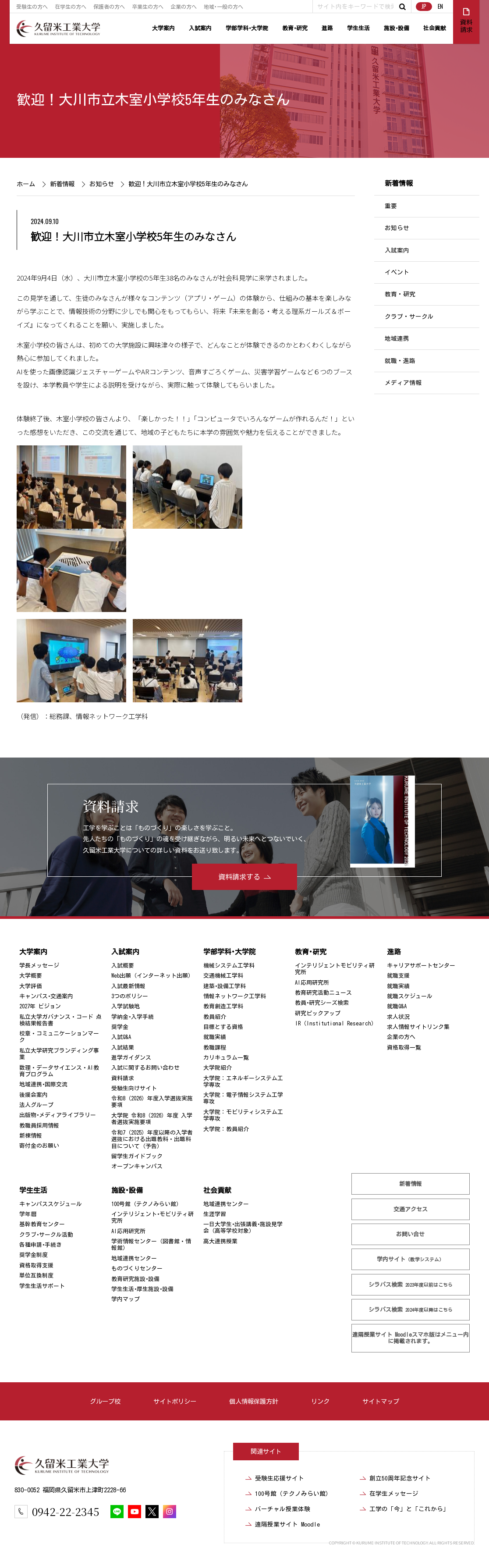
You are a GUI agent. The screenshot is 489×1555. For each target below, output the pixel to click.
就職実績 (214, 1037)
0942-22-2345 (65, 1511)
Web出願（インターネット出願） (152, 976)
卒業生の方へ (147, 6)
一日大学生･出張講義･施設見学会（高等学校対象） (243, 1227)
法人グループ (36, 1105)
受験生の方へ (32, 6)
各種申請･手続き (40, 1245)
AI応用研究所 (312, 982)
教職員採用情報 (39, 1125)
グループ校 (105, 1401)
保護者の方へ (109, 6)
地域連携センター (134, 1258)
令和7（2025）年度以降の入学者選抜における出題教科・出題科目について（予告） (152, 1139)
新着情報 (62, 184)
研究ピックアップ (317, 1013)
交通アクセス (410, 1209)
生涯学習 (214, 1214)
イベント (397, 272)
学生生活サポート (42, 1286)
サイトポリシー (174, 1401)
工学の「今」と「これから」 (409, 1509)
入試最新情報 (128, 986)
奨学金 (119, 1027)
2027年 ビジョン (40, 1006)
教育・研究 (400, 295)
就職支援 (398, 976)
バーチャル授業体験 (282, 1509)
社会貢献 (434, 28)
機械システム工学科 (229, 965)
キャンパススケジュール (50, 1204)
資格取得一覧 (404, 1047)
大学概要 (30, 976)
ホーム (26, 184)
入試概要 (122, 965)
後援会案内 (33, 1095)
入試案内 (200, 28)
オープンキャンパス (137, 1166)
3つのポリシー (129, 996)
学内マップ (125, 1299)
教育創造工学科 (223, 1006)
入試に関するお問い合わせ (145, 1068)
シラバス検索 (411, 1285)
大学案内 (163, 28)
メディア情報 (403, 383)
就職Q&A (397, 1006)
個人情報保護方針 (253, 1401)
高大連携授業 (220, 1241)
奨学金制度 (33, 1255)
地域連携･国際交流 (43, 1084)
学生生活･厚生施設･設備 (142, 1289)
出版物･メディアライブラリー (57, 1115)
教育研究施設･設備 (135, 1279)
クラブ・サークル (409, 316)
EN (440, 6)
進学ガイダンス (131, 1057)
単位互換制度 (36, 1275)
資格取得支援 (36, 1265)
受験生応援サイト (279, 1478)
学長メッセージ (39, 965)
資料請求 (122, 1078)
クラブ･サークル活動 (46, 1235)
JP (424, 6)
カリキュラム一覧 (226, 1057)
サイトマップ (380, 1401)
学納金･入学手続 (132, 1017)
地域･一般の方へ (223, 6)
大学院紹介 (217, 1068)
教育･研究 (295, 28)
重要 (391, 206)
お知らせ (101, 184)
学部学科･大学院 (247, 28)
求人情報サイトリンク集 (418, 1027)
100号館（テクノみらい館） (146, 1204)
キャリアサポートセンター (421, 965)
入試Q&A (121, 1037)
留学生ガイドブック (137, 1156)
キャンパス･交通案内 (46, 996)
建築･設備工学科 (224, 986)
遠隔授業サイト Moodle (410, 1338)
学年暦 (27, 1214)
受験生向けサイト (134, 1088)
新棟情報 (30, 1136)
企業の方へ (183, 6)
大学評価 (30, 986)
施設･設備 (396, 28)
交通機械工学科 (223, 976)
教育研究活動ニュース (323, 993)
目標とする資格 (223, 1027)
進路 (327, 28)
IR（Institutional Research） (336, 1023)
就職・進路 (400, 361)
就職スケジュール (409, 996)
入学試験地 (125, 1006)
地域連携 (397, 338)
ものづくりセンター (137, 1268)
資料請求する (239, 876)
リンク (320, 1401)
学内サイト (410, 1259)
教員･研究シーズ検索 (322, 1003)
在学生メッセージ (393, 1494)
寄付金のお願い (39, 1146)
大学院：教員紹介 (226, 1129)
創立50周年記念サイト (400, 1478)
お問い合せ (411, 1234)
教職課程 (214, 1047)
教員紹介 (214, 1017)
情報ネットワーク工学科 (234, 996)
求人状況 (398, 1017)
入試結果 (122, 1047)
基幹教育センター (42, 1224)
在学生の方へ (70, 6)
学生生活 (358, 28)
